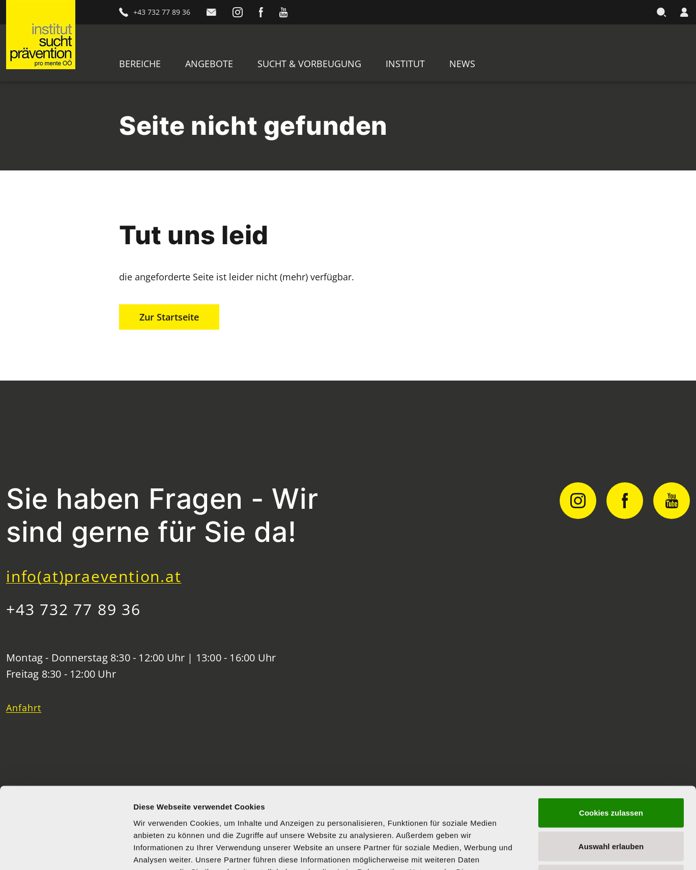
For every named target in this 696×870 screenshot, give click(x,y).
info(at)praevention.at (94, 576)
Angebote (209, 63)
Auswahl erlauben (611, 770)
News (462, 63)
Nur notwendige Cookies (611, 803)
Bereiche (140, 63)
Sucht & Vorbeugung (309, 63)
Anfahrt (24, 708)
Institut (405, 63)
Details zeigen (541, 850)
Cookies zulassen (611, 736)
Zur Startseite (169, 317)
